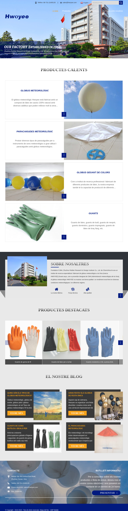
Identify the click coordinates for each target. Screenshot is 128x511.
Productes (66, 11)
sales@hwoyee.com (70, 2)
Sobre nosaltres (92, 11)
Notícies (78, 11)
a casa (55, 11)
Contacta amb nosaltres (113, 11)
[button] (61, 54)
